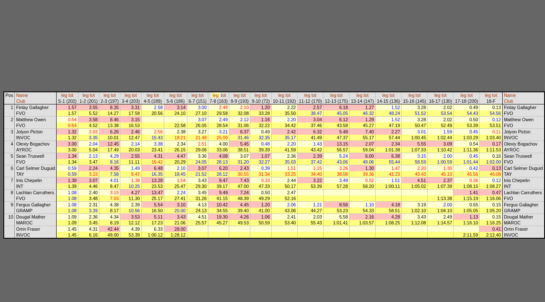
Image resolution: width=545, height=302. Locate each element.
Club (20, 101)
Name (22, 95)
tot (70, 95)
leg (64, 95)
